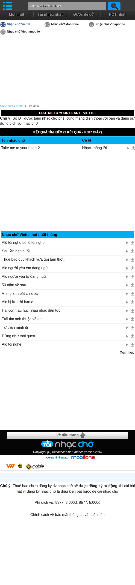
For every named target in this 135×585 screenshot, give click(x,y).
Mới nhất (16, 14)
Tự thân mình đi (15, 327)
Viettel (20, 106)
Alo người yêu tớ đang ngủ (24, 276)
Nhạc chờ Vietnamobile (23, 31)
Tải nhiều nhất (50, 14)
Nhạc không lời (94, 148)
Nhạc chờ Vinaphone (110, 24)
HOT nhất (117, 14)
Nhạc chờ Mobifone (65, 24)
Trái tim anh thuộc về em (22, 319)
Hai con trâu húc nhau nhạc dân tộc (31, 310)
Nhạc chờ (6, 106)
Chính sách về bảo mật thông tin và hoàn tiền (67, 515)
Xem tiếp (127, 352)
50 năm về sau (14, 285)
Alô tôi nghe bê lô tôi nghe (23, 242)
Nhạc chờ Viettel (18, 24)
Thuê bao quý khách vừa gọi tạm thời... (34, 259)
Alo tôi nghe (11, 344)
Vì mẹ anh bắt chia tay (20, 294)
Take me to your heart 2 (20, 148)
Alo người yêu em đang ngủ (25, 268)
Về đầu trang (67, 435)
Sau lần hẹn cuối (16, 251)
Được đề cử (83, 14)
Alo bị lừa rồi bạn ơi (18, 302)
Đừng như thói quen (18, 336)
